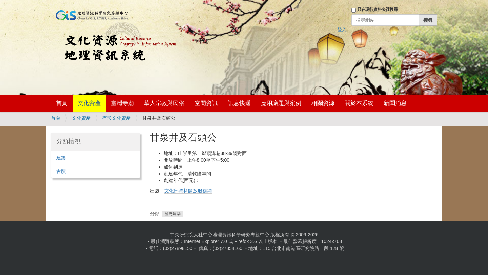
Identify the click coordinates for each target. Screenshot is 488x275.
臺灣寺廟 (122, 103)
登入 (342, 29)
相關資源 (322, 103)
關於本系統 (359, 103)
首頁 (61, 103)
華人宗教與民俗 (164, 103)
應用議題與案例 (281, 103)
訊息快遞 (239, 103)
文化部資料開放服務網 (188, 190)
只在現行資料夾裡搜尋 (377, 9)
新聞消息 (395, 103)
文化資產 (89, 103)
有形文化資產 (116, 118)
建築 (61, 157)
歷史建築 (172, 214)
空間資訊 (206, 103)
